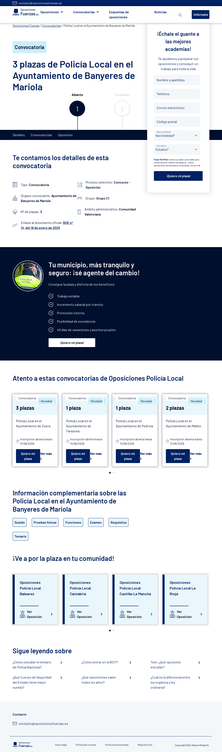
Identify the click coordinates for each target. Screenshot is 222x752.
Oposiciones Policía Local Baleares (30, 588)
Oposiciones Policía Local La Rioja (183, 588)
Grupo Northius (161, 159)
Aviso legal (61, 744)
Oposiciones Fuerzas (26, 25)
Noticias (160, 12)
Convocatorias (84, 12)
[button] (110, 473)
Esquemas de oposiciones (119, 14)
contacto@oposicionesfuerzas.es (40, 3)
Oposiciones (49, 12)
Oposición (65, 135)
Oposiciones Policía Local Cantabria (80, 588)
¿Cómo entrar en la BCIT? (100, 662)
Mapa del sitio (144, 744)
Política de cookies (86, 744)
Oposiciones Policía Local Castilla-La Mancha (135, 588)
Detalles (19, 135)
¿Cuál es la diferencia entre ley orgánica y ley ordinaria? (170, 682)
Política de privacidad (116, 744)
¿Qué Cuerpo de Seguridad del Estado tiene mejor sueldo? (32, 682)
